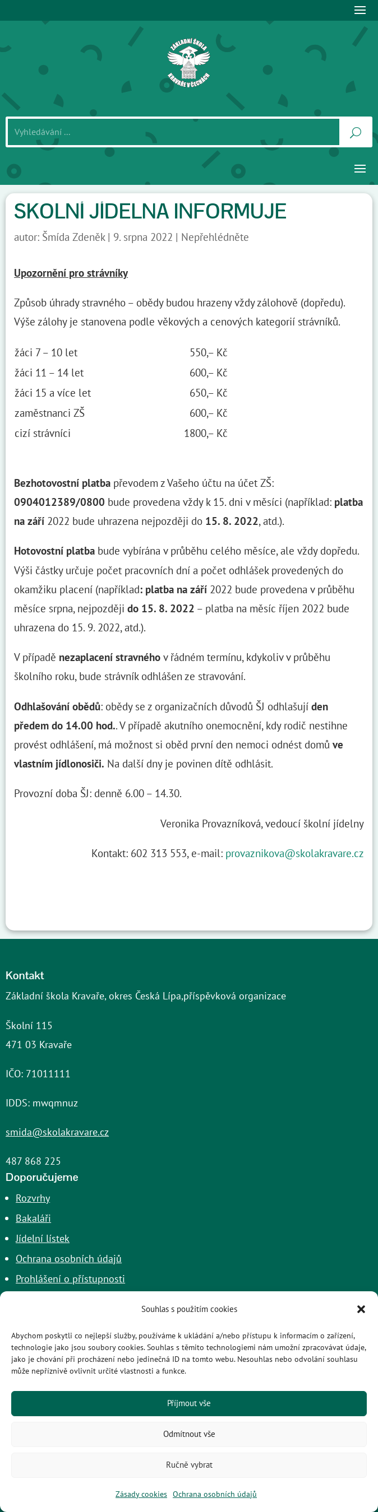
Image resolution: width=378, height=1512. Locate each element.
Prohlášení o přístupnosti (70, 1278)
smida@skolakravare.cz (57, 1131)
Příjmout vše (189, 1403)
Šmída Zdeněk (73, 237)
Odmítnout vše (189, 1434)
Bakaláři (33, 1218)
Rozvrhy (33, 1198)
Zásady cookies (141, 1494)
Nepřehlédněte (215, 237)
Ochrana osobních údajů (215, 1494)
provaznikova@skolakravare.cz (294, 853)
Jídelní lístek (43, 1238)
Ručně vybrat (189, 1464)
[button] (361, 1309)
